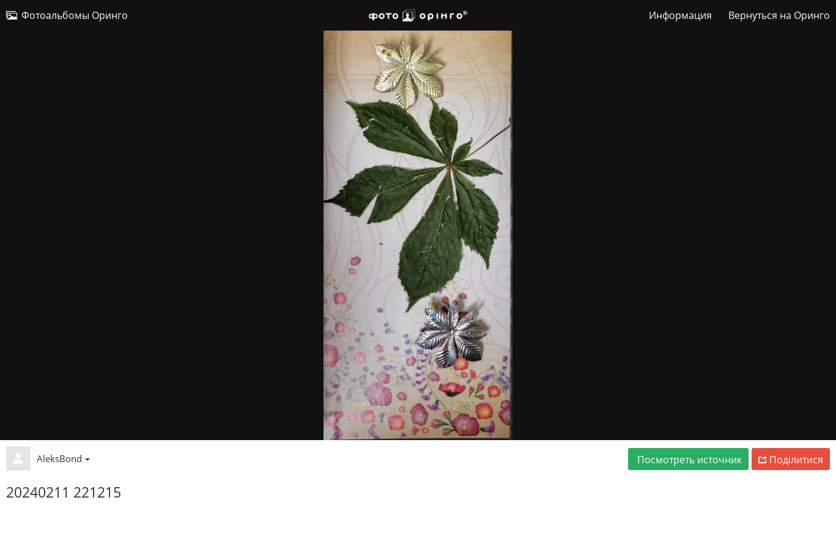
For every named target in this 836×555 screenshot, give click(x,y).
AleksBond (63, 458)
